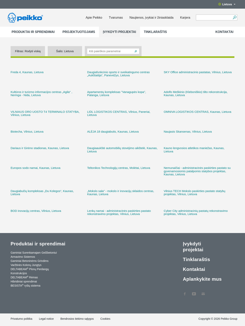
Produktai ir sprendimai (33, 32)
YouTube (194, 292)
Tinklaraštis (155, 32)
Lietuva (226, 4)
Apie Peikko (94, 17)
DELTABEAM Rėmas (24, 277)
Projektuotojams (78, 32)
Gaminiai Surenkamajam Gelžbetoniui (34, 252)
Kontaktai (224, 32)
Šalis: (65, 51)
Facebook (185, 292)
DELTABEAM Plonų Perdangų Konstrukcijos (30, 271)
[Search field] (213, 18)
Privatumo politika (21, 318)
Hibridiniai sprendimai (24, 281)
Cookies (105, 318)
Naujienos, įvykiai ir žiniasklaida (152, 17)
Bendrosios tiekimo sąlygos (77, 318)
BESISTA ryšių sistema (25, 285)
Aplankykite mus (202, 279)
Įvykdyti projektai (119, 32)
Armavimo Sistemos (23, 256)
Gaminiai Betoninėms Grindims (29, 260)
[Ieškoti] (234, 17)
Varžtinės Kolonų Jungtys (26, 265)
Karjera (185, 17)
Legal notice (46, 318)
